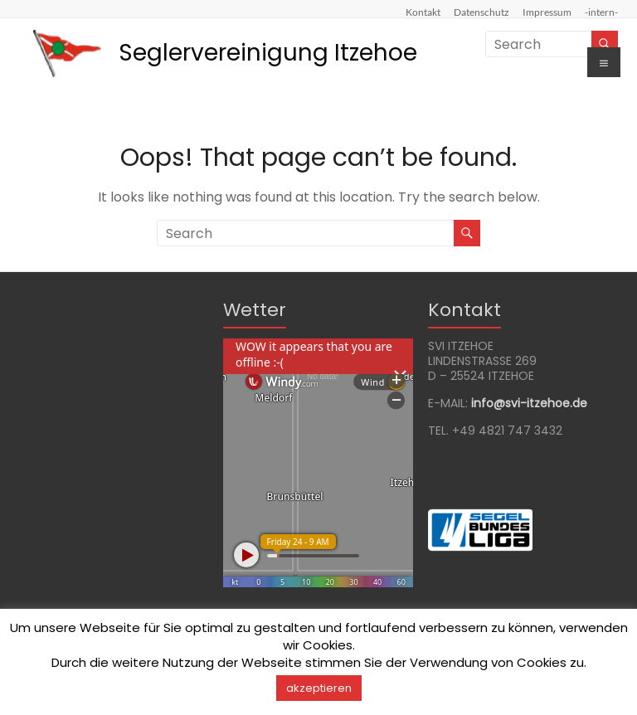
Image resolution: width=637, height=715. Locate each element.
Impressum (547, 11)
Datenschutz (481, 11)
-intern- (601, 11)
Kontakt (423, 11)
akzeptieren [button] (319, 688)
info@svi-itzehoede (529, 403)
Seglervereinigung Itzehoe (268, 52)
